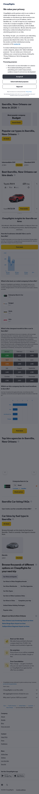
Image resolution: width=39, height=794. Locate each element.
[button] (19, 77)
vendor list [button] (17, 44)
